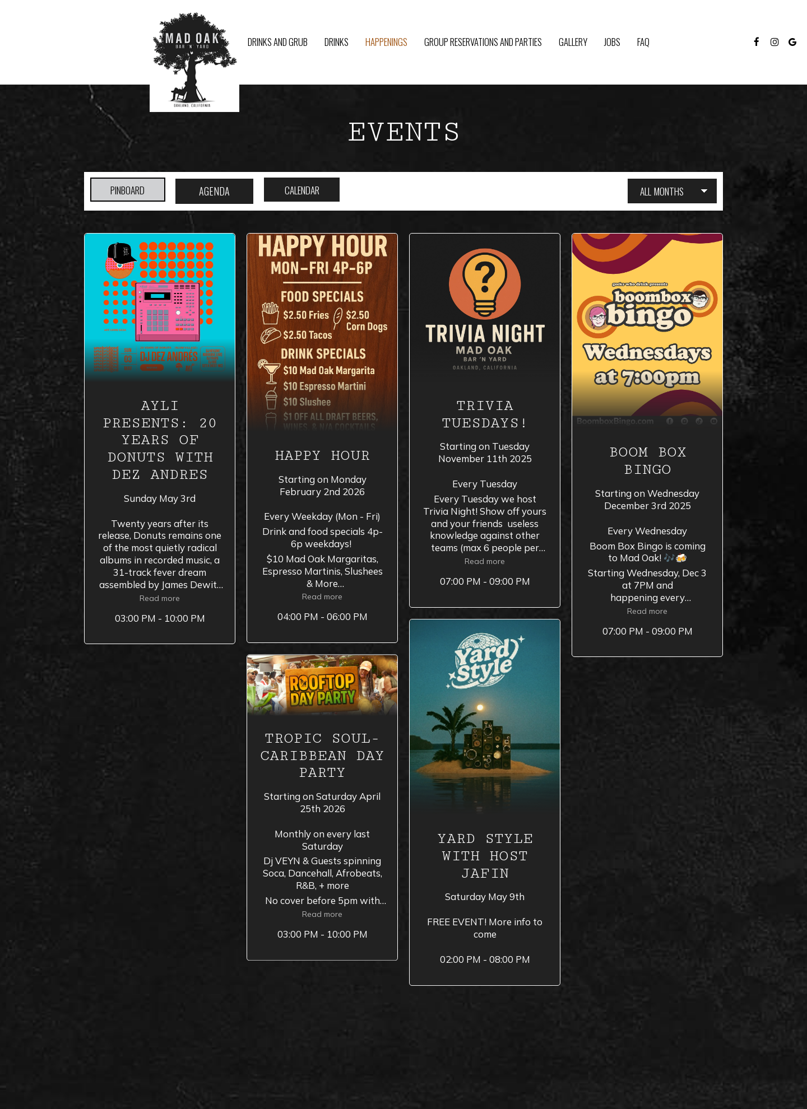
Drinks (336, 42)
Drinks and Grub (278, 42)
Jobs (612, 42)
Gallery (573, 42)
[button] (159, 439)
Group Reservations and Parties (483, 42)
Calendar (310, 191)
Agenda (216, 191)
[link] (194, 60)
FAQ (643, 42)
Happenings (386, 42)
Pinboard (123, 191)
